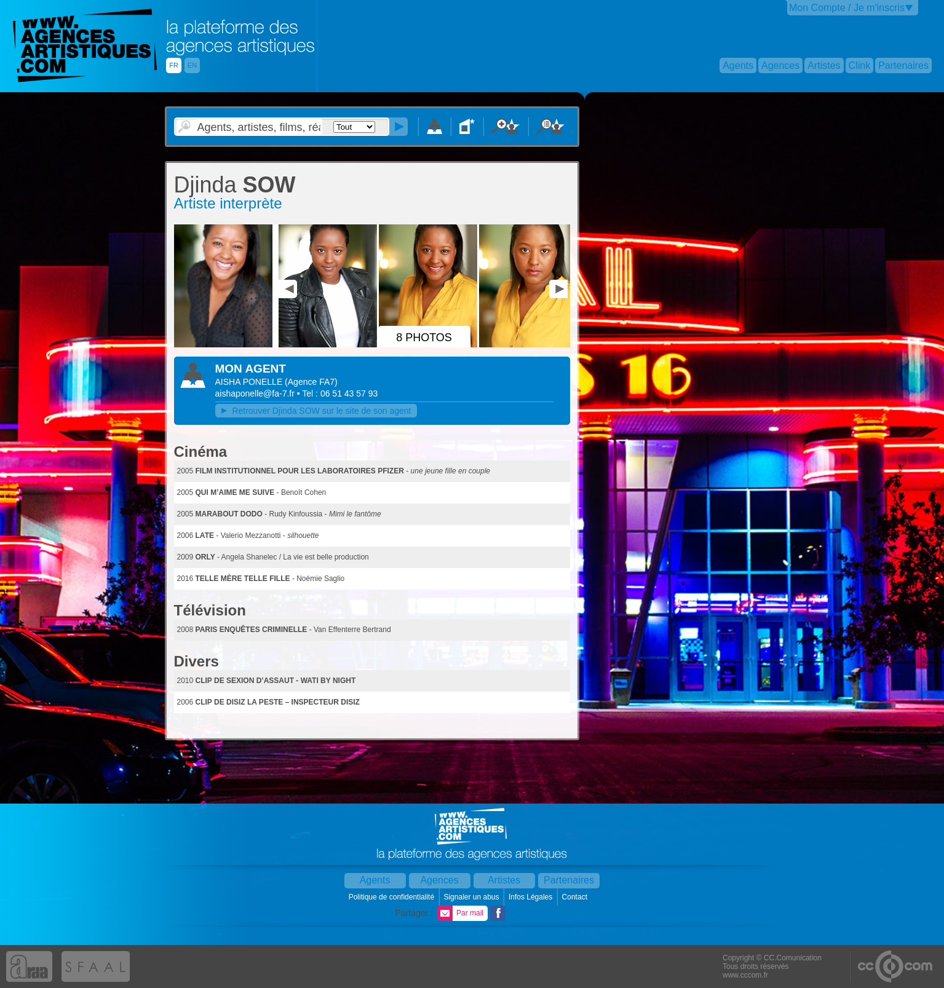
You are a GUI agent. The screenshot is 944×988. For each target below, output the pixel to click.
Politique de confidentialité (393, 897)
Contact (576, 897)
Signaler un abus (472, 897)
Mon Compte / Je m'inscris (847, 7)
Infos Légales (532, 897)
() (311, 382)
